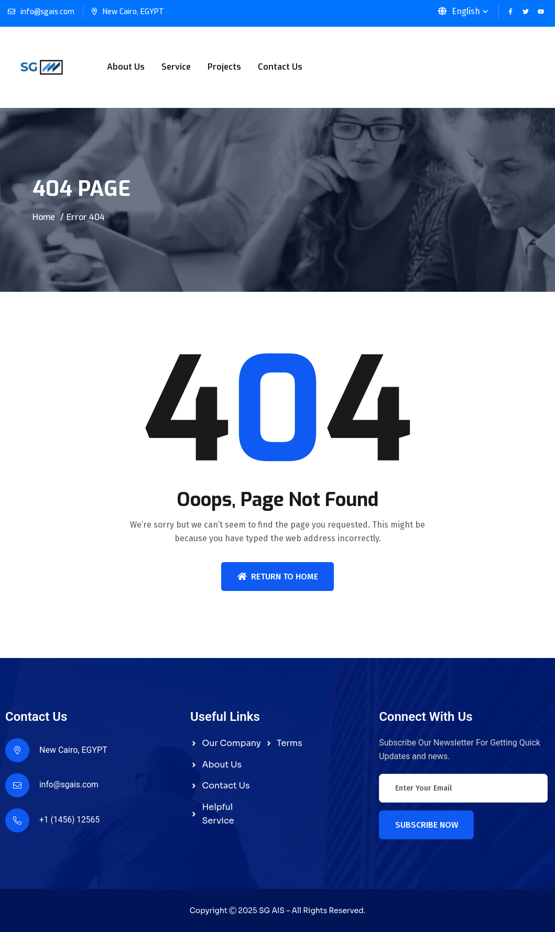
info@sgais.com (47, 12)
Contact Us (280, 66)
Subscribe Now (426, 825)
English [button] (459, 11)
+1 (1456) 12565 (70, 820)
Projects (224, 66)
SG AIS (272, 910)
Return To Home (277, 577)
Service (176, 66)
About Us (126, 66)
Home (43, 217)
